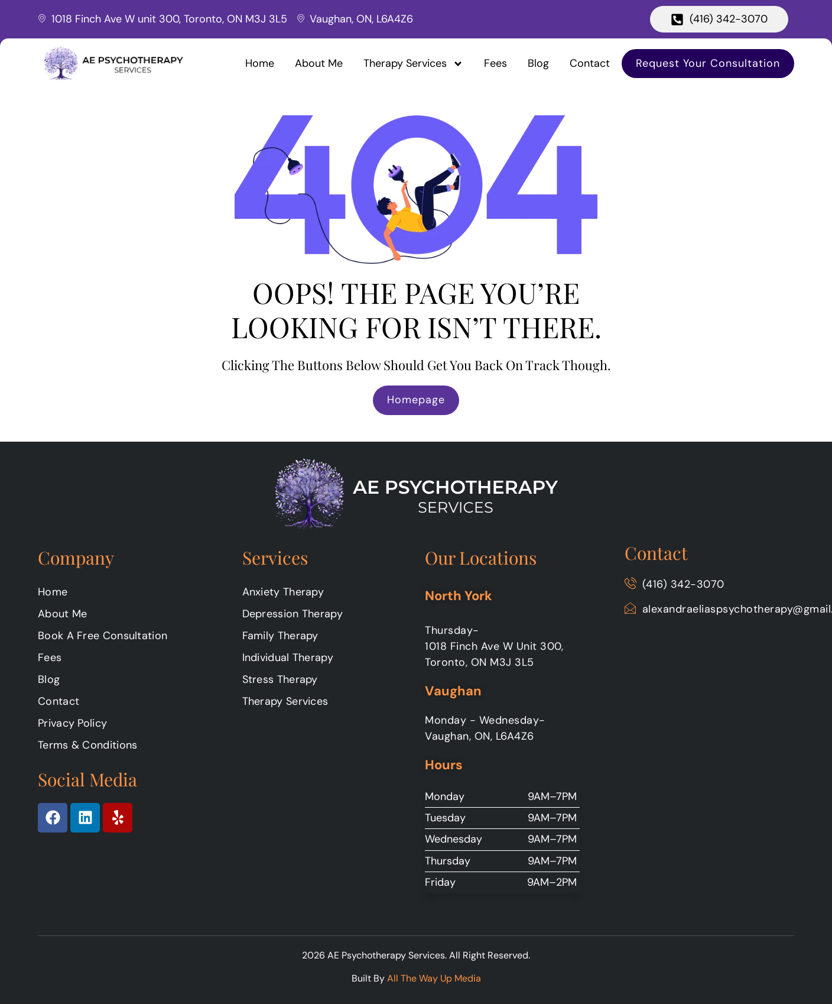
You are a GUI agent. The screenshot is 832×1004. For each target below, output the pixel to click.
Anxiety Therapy (283, 592)
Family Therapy (280, 636)
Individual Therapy (287, 657)
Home (259, 63)
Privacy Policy (72, 723)
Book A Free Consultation (102, 636)
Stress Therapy (280, 679)
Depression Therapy (292, 614)
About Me (319, 63)
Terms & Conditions (87, 745)
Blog (538, 63)
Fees (495, 63)
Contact (590, 63)
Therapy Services (413, 64)
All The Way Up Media (434, 978)
